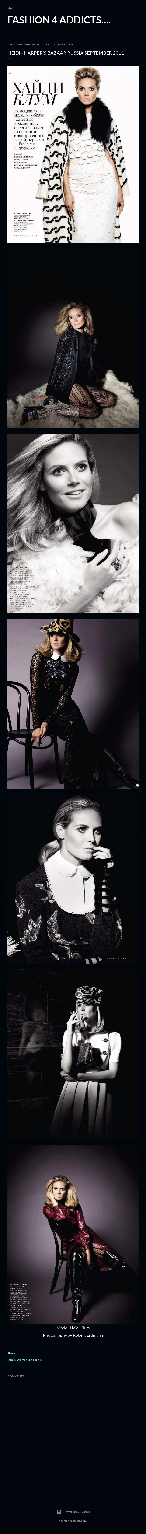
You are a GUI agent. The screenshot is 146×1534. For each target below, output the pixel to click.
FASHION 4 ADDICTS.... (59, 20)
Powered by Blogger (73, 1512)
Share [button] (11, 1353)
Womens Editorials (29, 1360)
